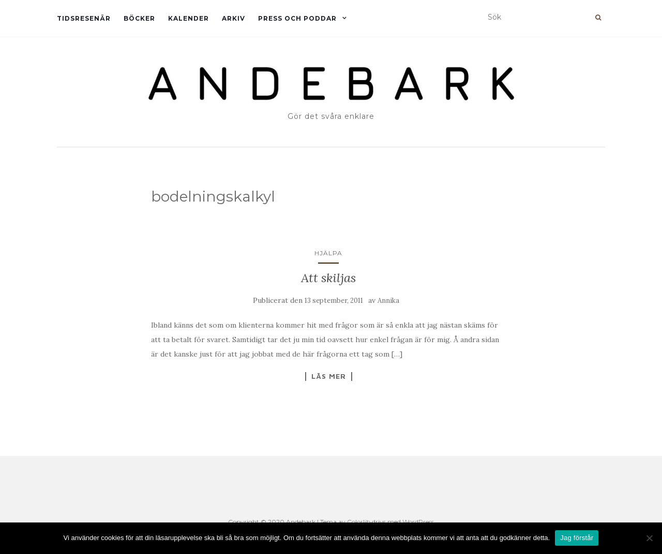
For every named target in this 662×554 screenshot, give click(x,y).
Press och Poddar (297, 18)
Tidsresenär (84, 18)
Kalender (188, 18)
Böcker (139, 18)
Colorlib (358, 522)
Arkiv (233, 18)
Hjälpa (328, 253)
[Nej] (649, 538)
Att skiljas (328, 278)
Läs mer (328, 376)
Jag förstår (576, 538)
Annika (388, 300)
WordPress (418, 522)
